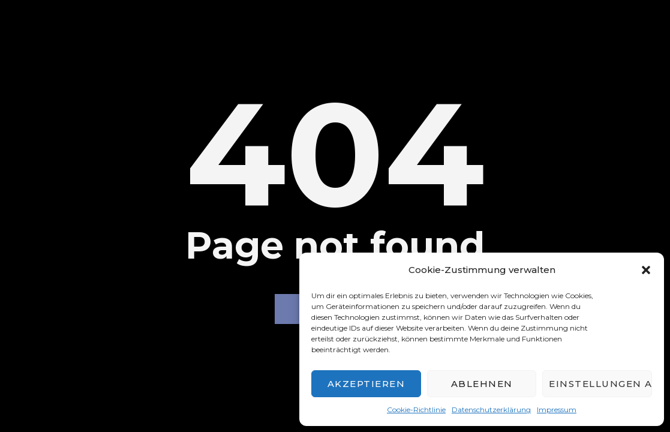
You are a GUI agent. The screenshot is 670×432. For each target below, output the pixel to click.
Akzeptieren (366, 383)
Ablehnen (482, 383)
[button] (646, 270)
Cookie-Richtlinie (416, 409)
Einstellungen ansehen (600, 383)
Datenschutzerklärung (491, 409)
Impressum (556, 409)
